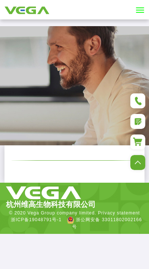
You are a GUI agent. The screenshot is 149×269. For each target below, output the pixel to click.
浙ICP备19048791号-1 (36, 219)
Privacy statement (119, 213)
